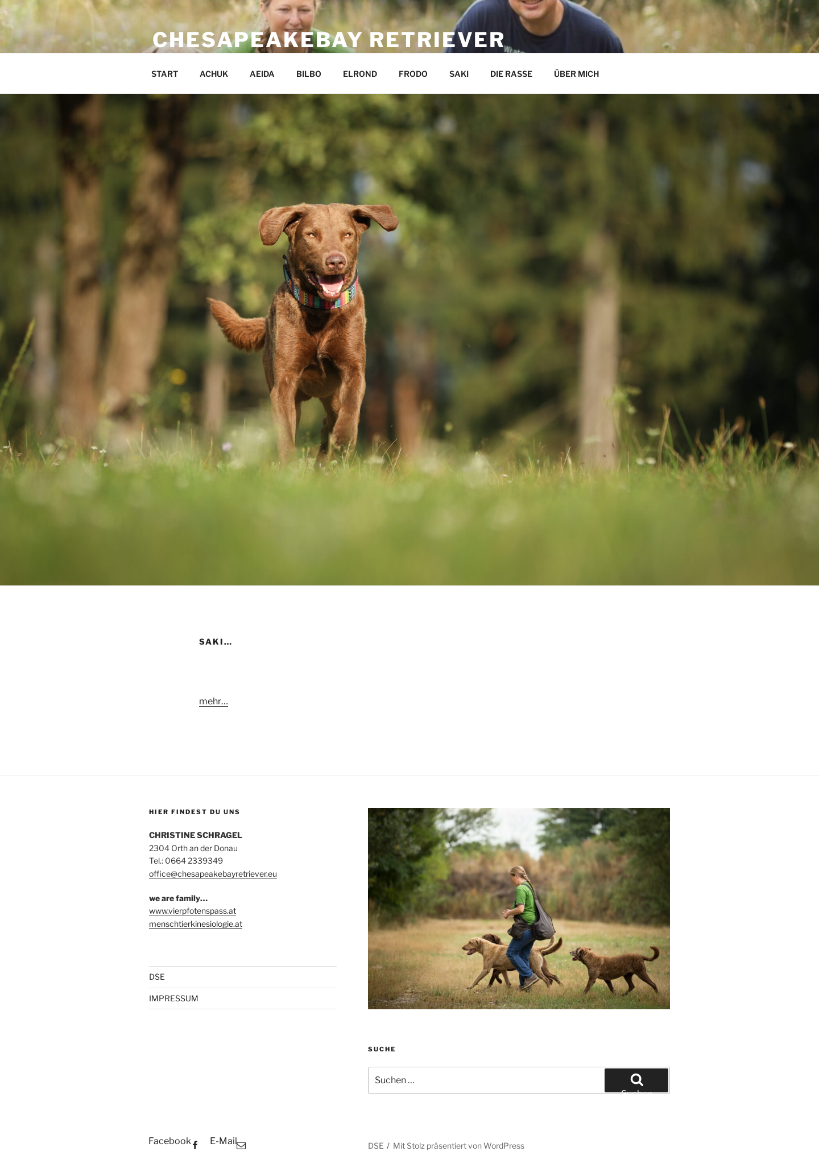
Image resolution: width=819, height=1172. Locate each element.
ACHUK (214, 74)
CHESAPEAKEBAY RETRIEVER (329, 39)
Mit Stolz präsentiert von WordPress (458, 1145)
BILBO (308, 74)
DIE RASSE (511, 74)
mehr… (213, 701)
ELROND (360, 74)
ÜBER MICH (576, 74)
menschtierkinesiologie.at (195, 923)
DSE (157, 976)
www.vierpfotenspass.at (192, 910)
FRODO (413, 74)
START (164, 74)
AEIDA (262, 74)
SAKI (459, 74)
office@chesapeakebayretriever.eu (213, 873)
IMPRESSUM (173, 998)
